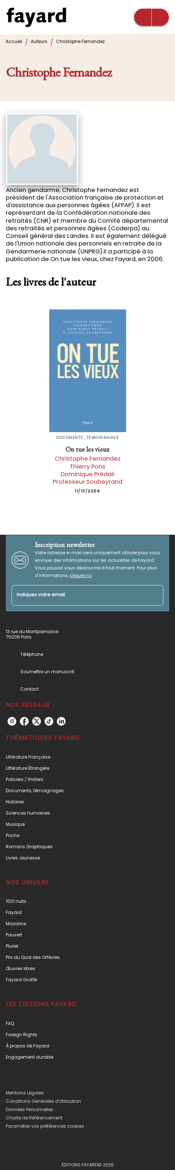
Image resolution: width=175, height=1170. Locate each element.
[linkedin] (61, 721)
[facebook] (24, 721)
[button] (87, 757)
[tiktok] (49, 721)
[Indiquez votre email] (78, 595)
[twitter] (36, 721)
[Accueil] (36, 17)
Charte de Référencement (34, 1118)
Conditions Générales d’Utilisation (43, 1101)
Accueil (14, 41)
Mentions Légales (25, 1093)
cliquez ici (81, 575)
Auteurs (39, 41)
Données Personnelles (29, 1109)
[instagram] (12, 721)
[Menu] (151, 17)
